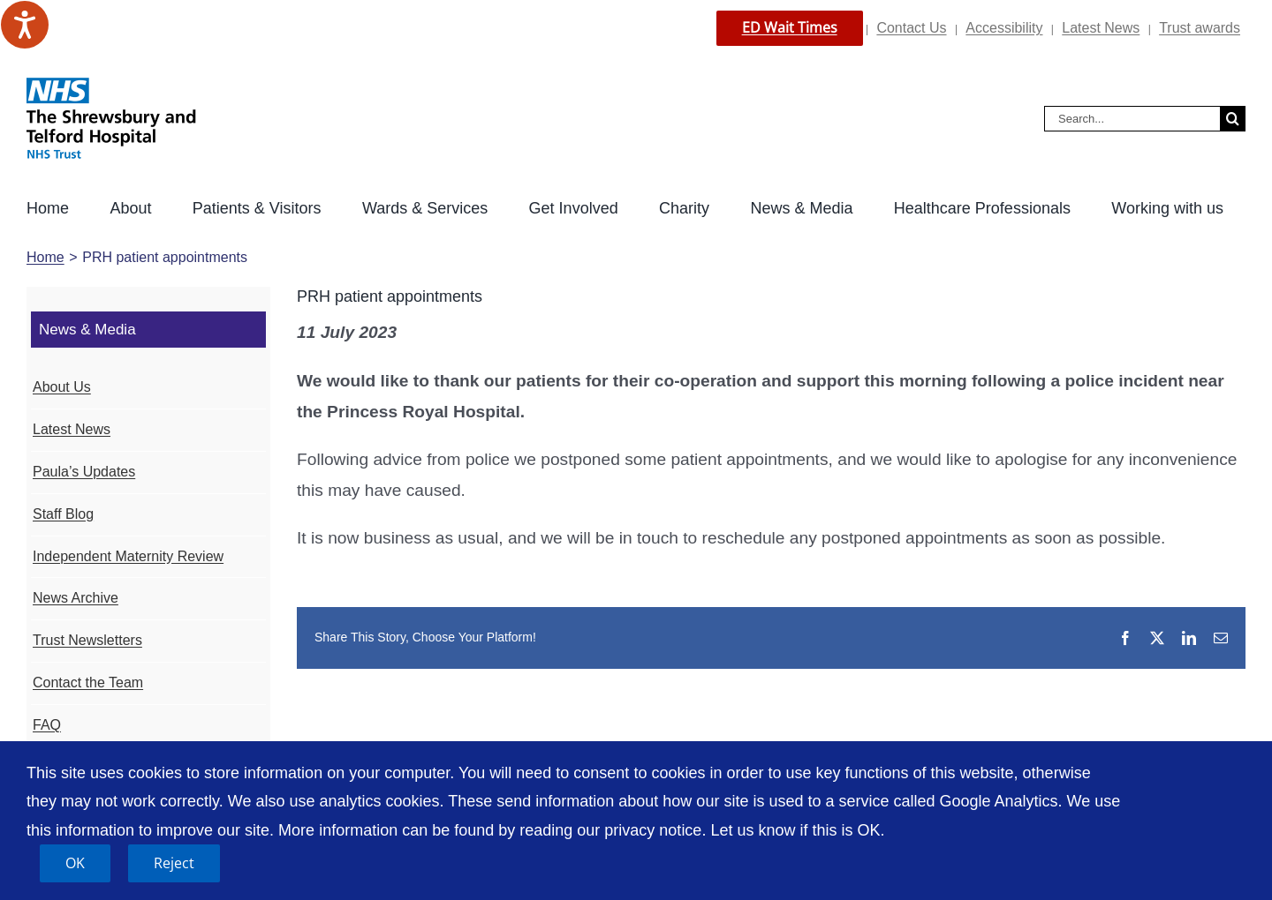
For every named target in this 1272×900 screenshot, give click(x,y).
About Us (62, 386)
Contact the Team (88, 682)
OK (75, 863)
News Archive (75, 597)
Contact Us (911, 27)
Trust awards (1199, 27)
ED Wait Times (789, 27)
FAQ (47, 724)
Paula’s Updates (84, 471)
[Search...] (1132, 118)
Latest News (1101, 27)
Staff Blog (63, 513)
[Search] (1233, 118)
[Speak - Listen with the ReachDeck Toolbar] (25, 25)
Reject (174, 863)
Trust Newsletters (87, 640)
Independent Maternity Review (128, 556)
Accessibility (1003, 27)
